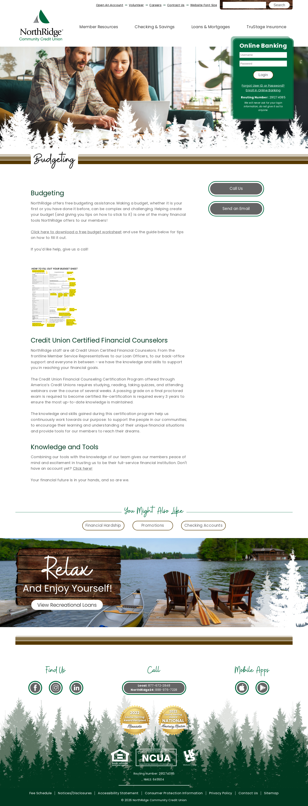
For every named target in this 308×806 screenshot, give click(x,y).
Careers (155, 5)
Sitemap (271, 793)
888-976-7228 (166, 690)
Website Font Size (203, 5)
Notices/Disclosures (75, 793)
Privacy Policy (220, 793)
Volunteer (136, 5)
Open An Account (109, 5)
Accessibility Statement (118, 793)
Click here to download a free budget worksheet (76, 231)
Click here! (83, 468)
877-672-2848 (159, 685)
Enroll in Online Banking (263, 90)
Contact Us (176, 5)
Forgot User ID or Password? (263, 86)
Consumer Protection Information (174, 793)
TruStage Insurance (266, 27)
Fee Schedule (40, 793)
